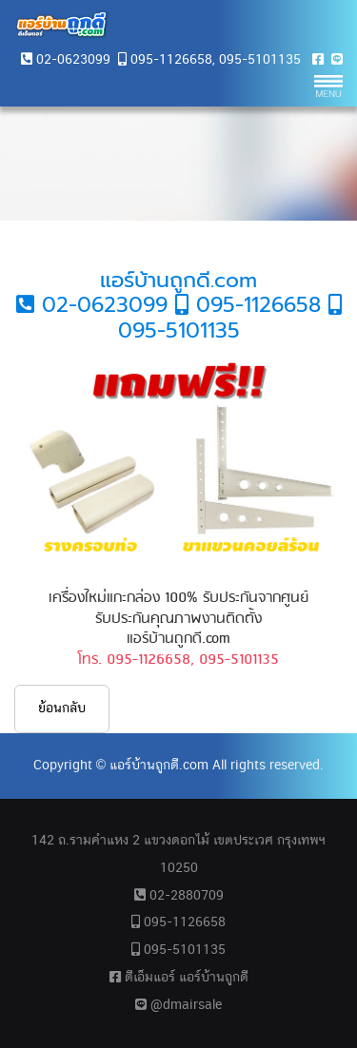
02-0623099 (73, 60)
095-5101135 (260, 60)
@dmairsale (178, 1005)
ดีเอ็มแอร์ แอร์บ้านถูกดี (178, 977)
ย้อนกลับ (62, 708)
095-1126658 (171, 60)
